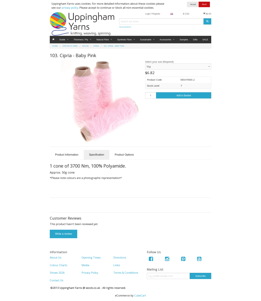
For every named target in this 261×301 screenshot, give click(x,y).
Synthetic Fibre (124, 39)
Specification (96, 154)
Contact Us (56, 280)
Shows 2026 (57, 273)
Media (85, 265)
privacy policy (70, 7)
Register (156, 13)
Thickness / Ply (81, 39)
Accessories (165, 39)
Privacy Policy (90, 273)
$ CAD (186, 13)
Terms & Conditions (125, 273)
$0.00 (207, 13)
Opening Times (91, 257)
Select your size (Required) (159, 61)
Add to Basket (183, 95)
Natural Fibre (102, 39)
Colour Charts (58, 265)
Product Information (66, 154)
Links (116, 265)
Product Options (124, 154)
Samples (184, 39)
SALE (205, 39)
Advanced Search (125, 27)
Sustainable (145, 39)
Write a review (63, 233)
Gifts (195, 39)
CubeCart (140, 295)
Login (147, 13)
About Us (55, 257)
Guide (62, 39)
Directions (119, 257)
